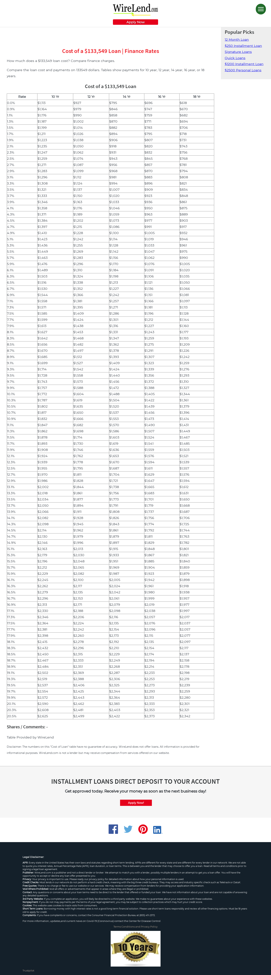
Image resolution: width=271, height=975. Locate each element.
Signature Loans (238, 52)
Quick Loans (235, 58)
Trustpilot (28, 970)
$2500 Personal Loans (243, 70)
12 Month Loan (237, 39)
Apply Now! (136, 803)
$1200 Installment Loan (244, 64)
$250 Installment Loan (243, 46)
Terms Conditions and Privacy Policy (135, 926)
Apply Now (135, 22)
